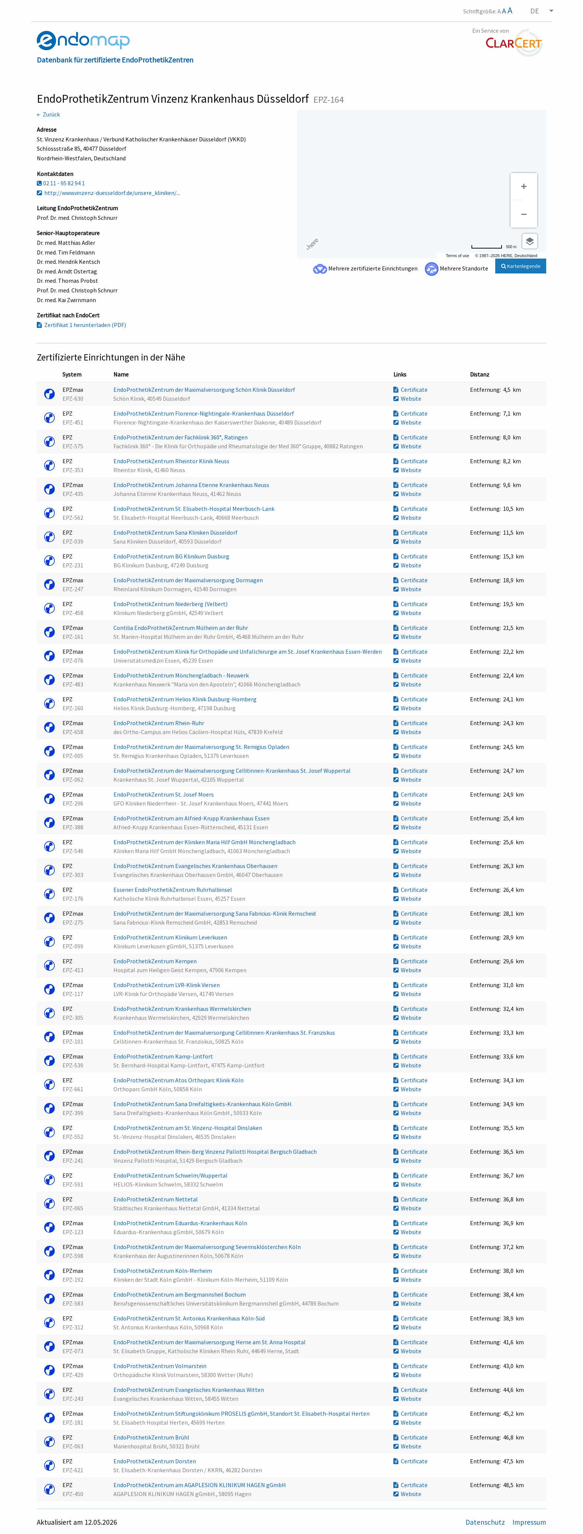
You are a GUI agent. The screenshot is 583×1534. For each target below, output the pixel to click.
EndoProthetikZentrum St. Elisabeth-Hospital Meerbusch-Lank (194, 508)
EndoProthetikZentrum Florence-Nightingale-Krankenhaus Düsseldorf (204, 413)
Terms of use (457, 255)
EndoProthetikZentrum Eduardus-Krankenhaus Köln (180, 1223)
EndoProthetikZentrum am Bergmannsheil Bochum (180, 1294)
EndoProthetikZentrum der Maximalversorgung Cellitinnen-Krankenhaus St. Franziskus (224, 1032)
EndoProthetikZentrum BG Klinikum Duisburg (172, 556)
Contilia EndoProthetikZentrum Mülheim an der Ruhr (181, 627)
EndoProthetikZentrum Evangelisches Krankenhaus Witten (189, 1389)
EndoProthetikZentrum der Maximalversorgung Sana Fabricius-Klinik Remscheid (215, 913)
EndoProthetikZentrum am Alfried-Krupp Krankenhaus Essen (192, 818)
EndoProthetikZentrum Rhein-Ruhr (159, 723)
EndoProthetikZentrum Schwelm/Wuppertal (171, 1175)
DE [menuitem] (534, 10)
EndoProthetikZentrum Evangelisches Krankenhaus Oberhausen (195, 866)
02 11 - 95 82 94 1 (61, 183)
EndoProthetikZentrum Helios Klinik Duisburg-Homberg (185, 699)
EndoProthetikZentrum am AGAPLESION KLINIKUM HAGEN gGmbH (200, 1485)
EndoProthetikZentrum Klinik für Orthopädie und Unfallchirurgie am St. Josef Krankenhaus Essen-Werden (248, 651)
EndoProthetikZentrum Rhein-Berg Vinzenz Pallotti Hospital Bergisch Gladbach (215, 1151)
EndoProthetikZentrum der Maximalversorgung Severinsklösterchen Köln (207, 1246)
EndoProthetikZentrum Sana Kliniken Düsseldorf (176, 532)
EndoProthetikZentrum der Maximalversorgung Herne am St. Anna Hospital (210, 1342)
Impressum (529, 1522)
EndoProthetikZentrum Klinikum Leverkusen (170, 937)
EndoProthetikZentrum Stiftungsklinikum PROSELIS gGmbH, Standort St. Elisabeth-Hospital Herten (242, 1413)
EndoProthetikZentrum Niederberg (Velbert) (171, 604)
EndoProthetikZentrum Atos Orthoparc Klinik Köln (179, 1080)
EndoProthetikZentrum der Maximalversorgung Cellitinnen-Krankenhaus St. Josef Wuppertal (232, 770)
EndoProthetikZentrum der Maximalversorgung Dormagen (188, 580)
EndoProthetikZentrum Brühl (151, 1437)
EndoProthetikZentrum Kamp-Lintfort (163, 1056)
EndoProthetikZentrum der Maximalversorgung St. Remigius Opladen (201, 746)
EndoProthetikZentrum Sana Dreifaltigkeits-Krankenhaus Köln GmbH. (203, 1104)
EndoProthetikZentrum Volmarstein (160, 1366)
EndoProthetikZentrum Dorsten (155, 1461)
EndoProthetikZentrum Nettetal (156, 1199)
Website (407, 398)
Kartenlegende (521, 266)
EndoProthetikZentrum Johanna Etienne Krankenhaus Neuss (191, 485)
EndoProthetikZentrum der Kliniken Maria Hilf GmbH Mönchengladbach (205, 842)
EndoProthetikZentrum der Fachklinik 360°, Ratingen (181, 437)
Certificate (410, 389)
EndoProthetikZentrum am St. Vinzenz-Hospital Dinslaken (188, 1127)
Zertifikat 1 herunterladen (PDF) (81, 325)
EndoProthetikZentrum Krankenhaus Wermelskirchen (182, 1008)
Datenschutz (486, 1522)
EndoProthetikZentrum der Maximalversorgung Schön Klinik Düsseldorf (204, 389)
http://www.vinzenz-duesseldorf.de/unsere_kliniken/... (108, 192)
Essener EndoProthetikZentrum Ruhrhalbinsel (173, 889)
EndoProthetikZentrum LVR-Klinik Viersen (167, 985)
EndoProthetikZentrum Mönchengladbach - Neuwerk (181, 675)
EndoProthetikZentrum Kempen (155, 961)
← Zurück (48, 114)
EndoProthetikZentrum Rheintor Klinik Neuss (172, 461)
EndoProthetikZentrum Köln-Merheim (163, 1270)
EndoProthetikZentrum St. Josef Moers (164, 794)
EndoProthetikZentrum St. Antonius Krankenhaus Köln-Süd (189, 1318)
